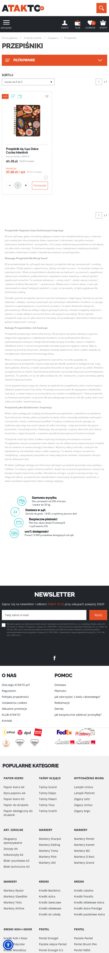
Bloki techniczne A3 (17, 866)
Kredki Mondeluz (15, 950)
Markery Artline (14, 908)
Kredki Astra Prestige (88, 908)
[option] (54, 516)
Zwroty (58, 709)
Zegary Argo (82, 811)
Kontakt (7, 721)
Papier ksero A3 (14, 799)
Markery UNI (47, 863)
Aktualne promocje (14, 709)
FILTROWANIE (19, 60)
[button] (8, 945)
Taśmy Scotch (48, 811)
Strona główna (10, 38)
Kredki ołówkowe (50, 908)
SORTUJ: (7, 75)
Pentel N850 (82, 950)
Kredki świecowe (50, 902)
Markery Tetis (13, 902)
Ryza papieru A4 (14, 793)
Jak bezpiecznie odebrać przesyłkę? (77, 715)
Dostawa (60, 685)
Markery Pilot (47, 857)
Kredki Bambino (49, 890)
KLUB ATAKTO (11, 715)
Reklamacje (62, 703)
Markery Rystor (14, 890)
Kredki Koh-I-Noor (16, 938)
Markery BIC (82, 851)
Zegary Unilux (83, 805)
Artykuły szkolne (33, 38)
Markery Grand (84, 863)
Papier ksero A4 (14, 787)
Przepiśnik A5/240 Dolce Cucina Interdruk (22, 150)
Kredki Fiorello (83, 896)
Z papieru (53, 38)
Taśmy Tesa (46, 805)
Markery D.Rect (84, 857)
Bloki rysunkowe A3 (16, 861)
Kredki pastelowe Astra (89, 914)
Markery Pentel (84, 839)
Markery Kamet (84, 845)
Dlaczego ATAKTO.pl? (16, 685)
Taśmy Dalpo (47, 793)
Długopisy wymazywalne (13, 841)
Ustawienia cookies (14, 703)
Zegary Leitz (82, 799)
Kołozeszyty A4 (13, 855)
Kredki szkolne (83, 890)
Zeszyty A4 (11, 849)
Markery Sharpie (50, 839)
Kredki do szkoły (49, 914)
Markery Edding (49, 845)
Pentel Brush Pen (85, 944)
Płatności (60, 691)
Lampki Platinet (84, 793)
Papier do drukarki (16, 805)
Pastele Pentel (83, 938)
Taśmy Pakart (48, 799)
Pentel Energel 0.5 (51, 950)
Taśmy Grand (48, 787)
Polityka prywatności (15, 697)
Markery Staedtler (16, 896)
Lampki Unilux (83, 787)
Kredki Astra (47, 896)
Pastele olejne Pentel (53, 944)
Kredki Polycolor (14, 944)
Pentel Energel (48, 938)
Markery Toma (48, 851)
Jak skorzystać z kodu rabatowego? (77, 697)
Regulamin (9, 691)
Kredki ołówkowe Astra (89, 902)
